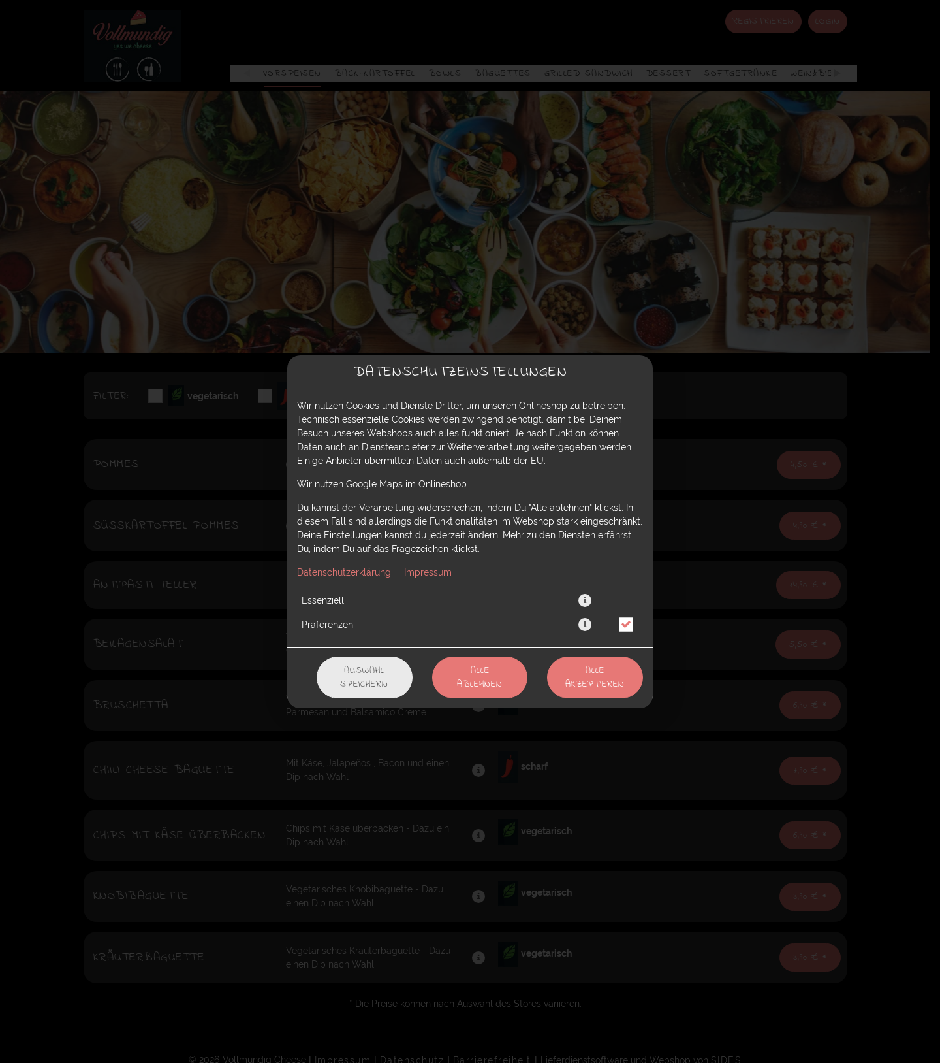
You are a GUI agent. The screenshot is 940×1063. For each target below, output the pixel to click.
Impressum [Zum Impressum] (428, 572)
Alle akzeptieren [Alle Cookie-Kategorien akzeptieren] (595, 677)
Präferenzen (327, 624)
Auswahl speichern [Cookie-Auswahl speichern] (364, 677)
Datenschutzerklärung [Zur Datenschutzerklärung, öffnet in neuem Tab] (344, 572)
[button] (584, 600)
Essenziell (323, 600)
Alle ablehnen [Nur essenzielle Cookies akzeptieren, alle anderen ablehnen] (480, 677)
